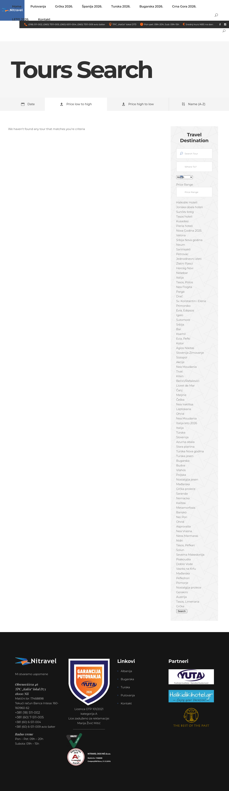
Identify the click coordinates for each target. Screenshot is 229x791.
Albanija (126, 671)
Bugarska (127, 679)
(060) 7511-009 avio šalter (91, 24)
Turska (125, 687)
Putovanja (128, 695)
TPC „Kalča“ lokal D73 (124, 24)
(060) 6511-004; (68, 24)
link (216, 24)
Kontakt (126, 703)
